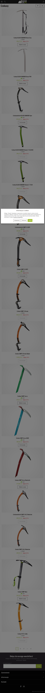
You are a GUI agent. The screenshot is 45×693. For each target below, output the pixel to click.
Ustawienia (16, 220)
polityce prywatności (18, 217)
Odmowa (24, 220)
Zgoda (30, 220)
